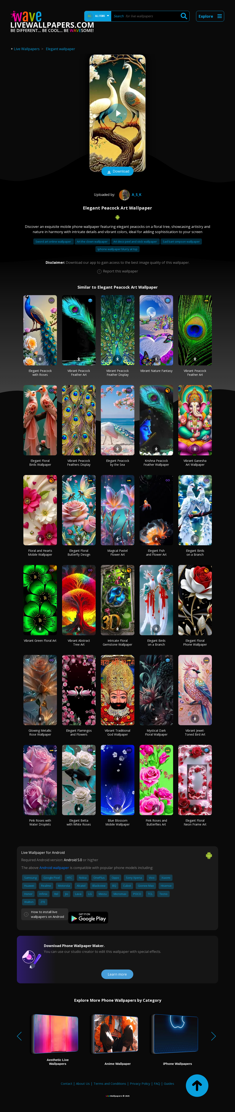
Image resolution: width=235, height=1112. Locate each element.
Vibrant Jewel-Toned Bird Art (195, 732)
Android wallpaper (54, 867)
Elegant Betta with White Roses (79, 822)
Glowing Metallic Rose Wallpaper (40, 732)
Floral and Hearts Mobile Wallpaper (40, 553)
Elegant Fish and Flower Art (156, 553)
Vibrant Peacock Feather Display (117, 373)
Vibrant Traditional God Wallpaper (117, 732)
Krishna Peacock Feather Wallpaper (156, 463)
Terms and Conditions (109, 1083)
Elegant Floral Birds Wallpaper (40, 463)
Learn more (117, 974)
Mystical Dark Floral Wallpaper (156, 732)
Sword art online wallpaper (53, 241)
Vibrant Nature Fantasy (156, 371)
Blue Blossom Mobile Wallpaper (117, 822)
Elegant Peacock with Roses (40, 373)
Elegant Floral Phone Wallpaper (195, 642)
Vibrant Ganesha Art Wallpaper (194, 463)
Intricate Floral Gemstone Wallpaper (117, 642)
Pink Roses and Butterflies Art (156, 822)
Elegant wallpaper (60, 48)
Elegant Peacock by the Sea (117, 463)
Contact (66, 1083)
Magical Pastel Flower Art (117, 553)
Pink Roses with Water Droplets (40, 822)
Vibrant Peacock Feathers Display (78, 463)
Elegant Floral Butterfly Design (79, 553)
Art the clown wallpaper (92, 241)
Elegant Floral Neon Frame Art (195, 822)
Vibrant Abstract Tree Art (79, 642)
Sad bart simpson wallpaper (181, 241)
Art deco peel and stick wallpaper (135, 241)
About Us (83, 1083)
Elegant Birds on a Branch (195, 553)
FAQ (157, 1083)
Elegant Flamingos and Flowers (79, 732)
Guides (169, 1083)
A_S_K (129, 194)
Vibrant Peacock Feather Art (79, 373)
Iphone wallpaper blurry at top (117, 249)
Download (117, 171)
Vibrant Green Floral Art (40, 640)
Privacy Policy (140, 1083)
